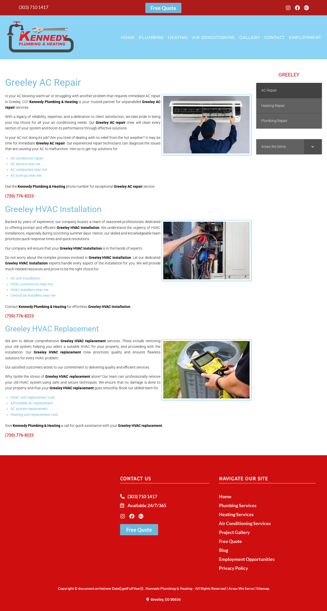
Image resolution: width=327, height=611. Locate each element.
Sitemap (262, 588)
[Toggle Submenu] (313, 146)
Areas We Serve (241, 588)
